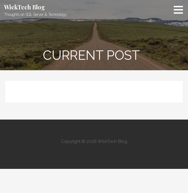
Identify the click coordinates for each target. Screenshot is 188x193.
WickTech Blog (24, 7)
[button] (180, 10)
